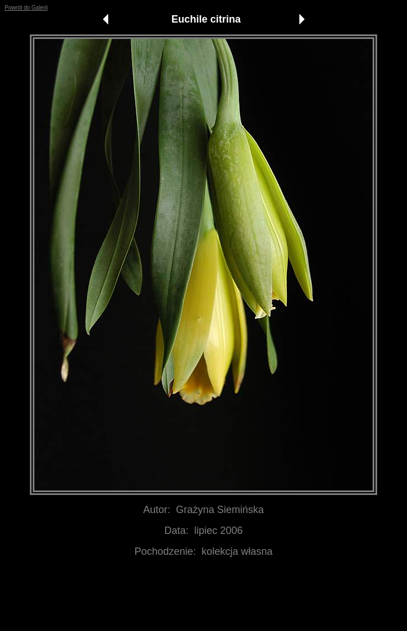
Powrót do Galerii (26, 8)
